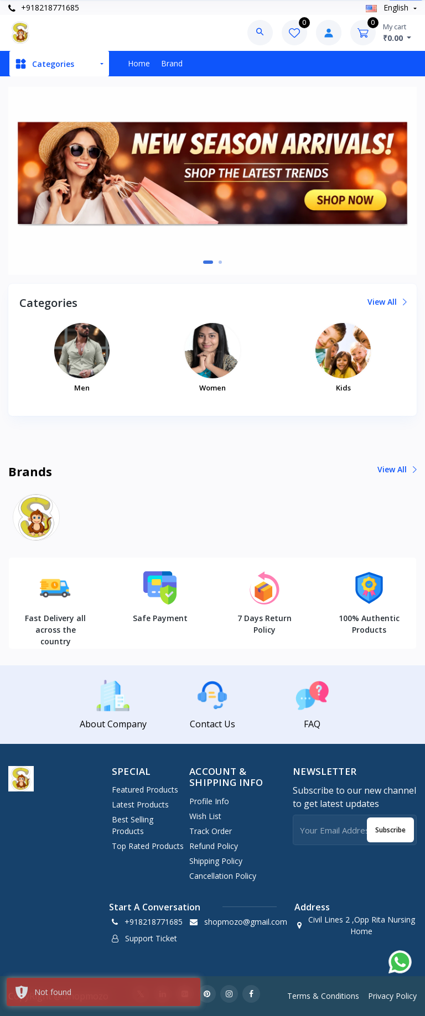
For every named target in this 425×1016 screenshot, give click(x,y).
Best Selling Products (132, 825)
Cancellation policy (222, 876)
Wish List (205, 816)
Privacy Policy (392, 996)
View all (386, 301)
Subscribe (390, 830)
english (388, 7)
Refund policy (213, 846)
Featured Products (145, 789)
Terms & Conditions (323, 996)
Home (139, 63)
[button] (208, 262)
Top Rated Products (148, 846)
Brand (172, 63)
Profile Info (209, 801)
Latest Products (140, 804)
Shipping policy (215, 861)
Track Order (210, 831)
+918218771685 (43, 7)
